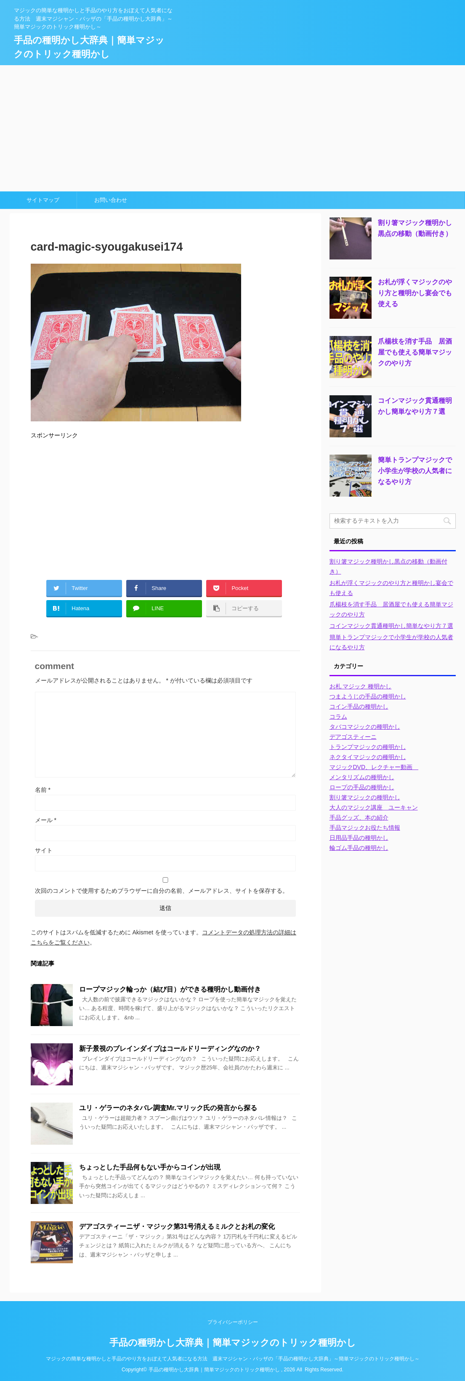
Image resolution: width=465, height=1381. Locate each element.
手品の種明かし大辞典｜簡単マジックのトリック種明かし (232, 1342)
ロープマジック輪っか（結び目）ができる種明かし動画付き (170, 989)
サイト (44, 850)
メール (45, 820)
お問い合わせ (110, 200)
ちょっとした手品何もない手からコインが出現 (150, 1167)
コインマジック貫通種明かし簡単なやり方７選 (391, 625)
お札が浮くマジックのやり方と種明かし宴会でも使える (415, 292)
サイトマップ (43, 200)
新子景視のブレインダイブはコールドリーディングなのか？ (170, 1048)
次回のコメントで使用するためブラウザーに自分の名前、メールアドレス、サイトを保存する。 (161, 890)
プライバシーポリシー (232, 1322)
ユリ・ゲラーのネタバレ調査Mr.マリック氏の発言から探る (168, 1107)
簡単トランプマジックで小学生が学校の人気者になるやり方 (415, 470)
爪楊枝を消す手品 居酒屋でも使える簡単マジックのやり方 (415, 352)
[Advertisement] (232, 128)
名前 (42, 789)
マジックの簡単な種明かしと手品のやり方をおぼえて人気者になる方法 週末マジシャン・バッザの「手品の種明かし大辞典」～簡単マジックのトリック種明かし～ (233, 1359)
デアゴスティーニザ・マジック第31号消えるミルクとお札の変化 (177, 1226)
